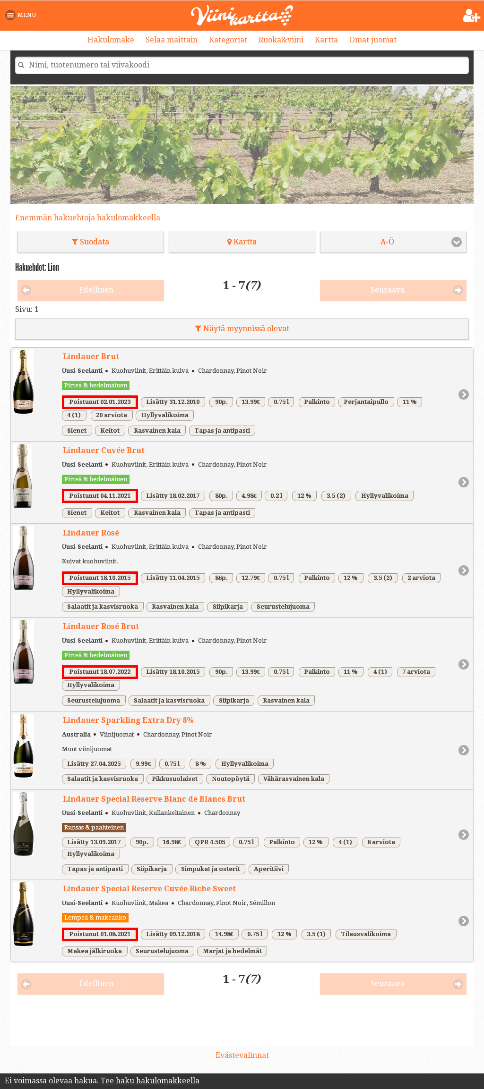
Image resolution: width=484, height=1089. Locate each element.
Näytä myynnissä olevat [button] (242, 328)
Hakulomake (110, 39)
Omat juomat (373, 39)
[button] (22, 15)
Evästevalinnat (242, 1055)
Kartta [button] (242, 241)
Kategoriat (228, 39)
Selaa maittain (172, 39)
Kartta (326, 39)
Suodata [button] (90, 241)
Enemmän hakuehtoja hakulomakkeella (87, 217)
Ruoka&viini (281, 39)
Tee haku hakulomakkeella (150, 1080)
